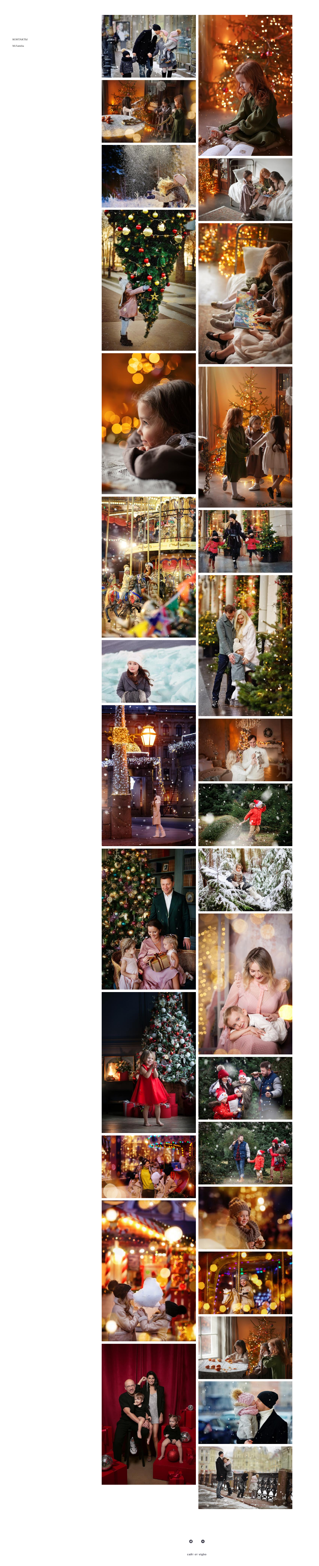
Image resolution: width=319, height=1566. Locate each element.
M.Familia (18, 45)
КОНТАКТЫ (20, 39)
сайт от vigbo (197, 1554)
